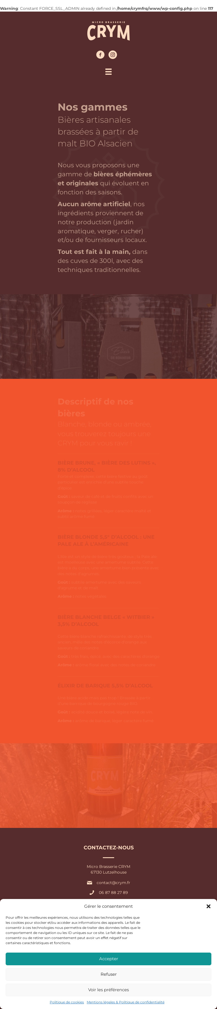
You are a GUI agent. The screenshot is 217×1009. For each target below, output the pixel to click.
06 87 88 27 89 (113, 892)
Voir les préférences (108, 989)
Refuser (109, 974)
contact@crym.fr (113, 882)
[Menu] (108, 72)
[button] (208, 906)
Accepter (108, 958)
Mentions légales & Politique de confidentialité (125, 1002)
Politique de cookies (67, 1002)
